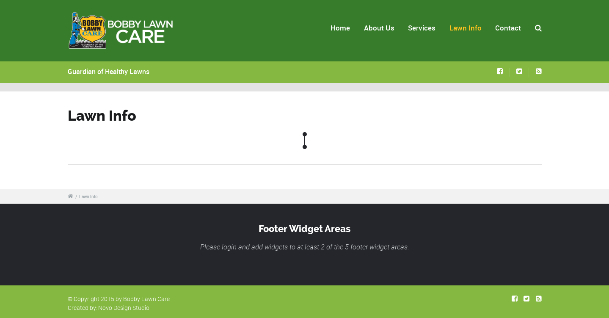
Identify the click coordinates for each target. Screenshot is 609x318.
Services (421, 28)
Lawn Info (465, 28)
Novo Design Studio (123, 308)
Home (340, 28)
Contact (508, 28)
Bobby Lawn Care (146, 299)
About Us (379, 28)
